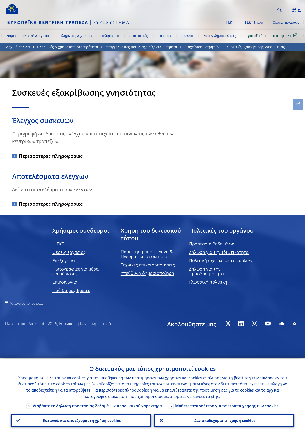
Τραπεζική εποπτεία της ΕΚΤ (272, 35)
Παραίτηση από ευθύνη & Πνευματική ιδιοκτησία (147, 254)
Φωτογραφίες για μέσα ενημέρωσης (75, 271)
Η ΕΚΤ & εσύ (253, 22)
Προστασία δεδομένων (212, 244)
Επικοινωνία (64, 282)
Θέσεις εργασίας (286, 22)
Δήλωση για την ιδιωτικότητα (219, 252)
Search (280, 10)
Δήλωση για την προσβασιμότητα (206, 271)
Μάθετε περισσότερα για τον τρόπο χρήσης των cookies (227, 404)
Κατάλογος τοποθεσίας (26, 303)
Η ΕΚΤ (229, 22)
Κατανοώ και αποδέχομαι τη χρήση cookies (81, 420)
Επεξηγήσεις (65, 260)
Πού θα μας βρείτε (71, 290)
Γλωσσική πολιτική (208, 282)
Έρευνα (187, 35)
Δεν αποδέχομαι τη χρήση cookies (224, 420)
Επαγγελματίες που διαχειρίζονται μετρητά (141, 47)
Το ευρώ (164, 35)
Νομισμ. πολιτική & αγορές (28, 35)
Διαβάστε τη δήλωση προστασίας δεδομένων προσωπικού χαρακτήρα (97, 404)
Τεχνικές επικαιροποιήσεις (148, 265)
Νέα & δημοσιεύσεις (219, 35)
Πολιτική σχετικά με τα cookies (220, 260)
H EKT (58, 244)
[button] (287, 10)
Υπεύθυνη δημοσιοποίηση (147, 273)
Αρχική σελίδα (18, 47)
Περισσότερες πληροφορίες (51, 156)
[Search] (252, 9)
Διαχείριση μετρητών (202, 47)
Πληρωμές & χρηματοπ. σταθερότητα (89, 35)
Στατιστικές (138, 35)
